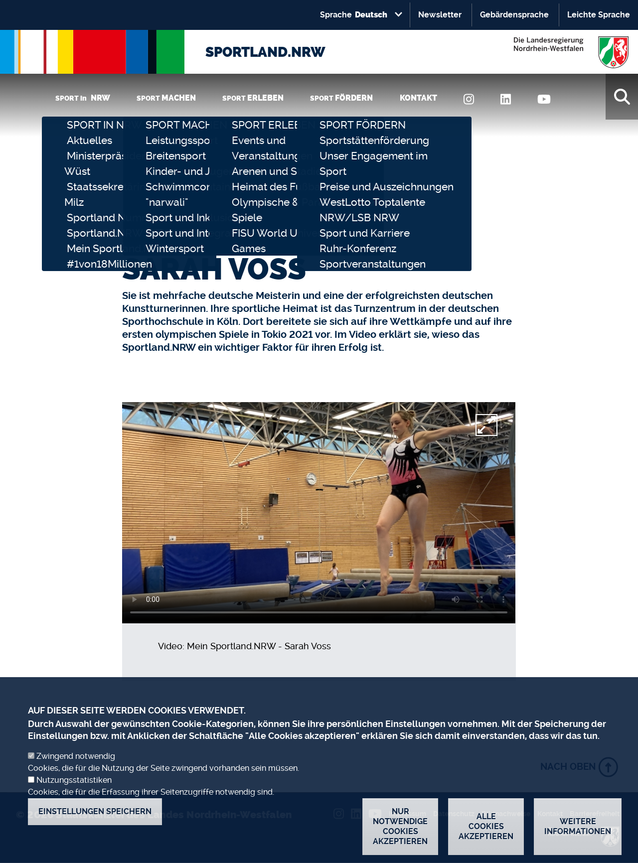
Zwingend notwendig (75, 756)
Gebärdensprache (514, 14)
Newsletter (440, 14)
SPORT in (82, 98)
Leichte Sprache (598, 14)
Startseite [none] (141, 239)
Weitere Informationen (577, 826)
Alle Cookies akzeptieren (486, 826)
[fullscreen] (486, 425)
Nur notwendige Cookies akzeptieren (400, 826)
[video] (318, 512)
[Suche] (622, 97)
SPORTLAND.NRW (265, 52)
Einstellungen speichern (95, 811)
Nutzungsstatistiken (74, 780)
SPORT (166, 98)
